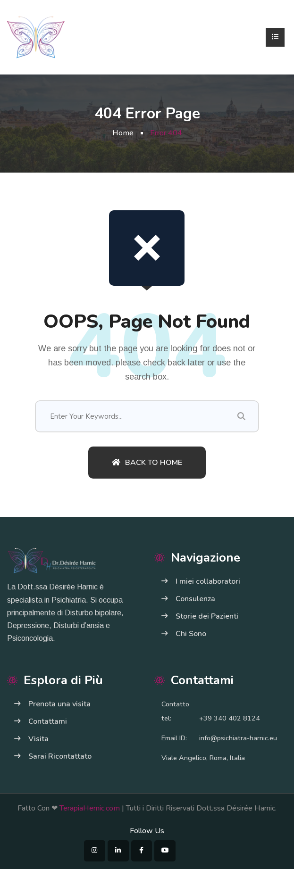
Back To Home (147, 462)
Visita (38, 739)
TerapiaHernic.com (89, 808)
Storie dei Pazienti (207, 616)
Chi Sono (191, 634)
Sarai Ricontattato (60, 756)
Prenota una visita (59, 704)
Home (123, 133)
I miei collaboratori (208, 581)
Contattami (47, 721)
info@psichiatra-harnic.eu (238, 738)
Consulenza (195, 599)
